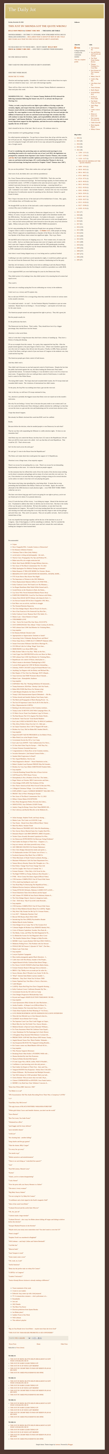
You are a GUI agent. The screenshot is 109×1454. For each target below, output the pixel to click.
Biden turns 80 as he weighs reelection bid (26, 560)
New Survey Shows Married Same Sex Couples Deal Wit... (31, 831)
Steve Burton (13, 1114)
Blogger (70, 1444)
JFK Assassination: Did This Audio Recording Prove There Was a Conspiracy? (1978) (37, 1095)
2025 (78, 141)
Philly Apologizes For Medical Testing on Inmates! (28, 568)
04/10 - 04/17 (82, 196)
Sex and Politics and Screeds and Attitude (96, 54)
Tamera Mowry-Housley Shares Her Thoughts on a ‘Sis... (31, 863)
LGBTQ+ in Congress (16, 1272)
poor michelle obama (16, 1130)
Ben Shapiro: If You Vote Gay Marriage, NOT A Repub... (30, 673)
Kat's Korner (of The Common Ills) (96, 72)
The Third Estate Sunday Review (95, 60)
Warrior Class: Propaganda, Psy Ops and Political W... (29, 558)
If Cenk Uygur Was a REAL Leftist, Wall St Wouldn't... (30, 1061)
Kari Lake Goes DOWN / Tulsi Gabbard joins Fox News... (31, 743)
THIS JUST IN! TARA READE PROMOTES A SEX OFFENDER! (31, 1332)
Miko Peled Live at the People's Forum (25, 737)
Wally (78, 48)
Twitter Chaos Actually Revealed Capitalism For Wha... (30, 836)
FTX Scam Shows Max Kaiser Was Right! (26, 576)
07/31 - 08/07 (82, 175)
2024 (78, 144)
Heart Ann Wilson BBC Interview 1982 (21, 1087)
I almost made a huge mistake (18, 1215)
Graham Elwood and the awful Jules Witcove (23, 1208)
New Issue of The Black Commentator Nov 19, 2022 (29, 566)
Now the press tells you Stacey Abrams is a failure (25, 1184)
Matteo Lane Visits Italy (20, 949)
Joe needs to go (14, 1153)
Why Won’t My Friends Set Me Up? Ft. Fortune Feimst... (30, 911)
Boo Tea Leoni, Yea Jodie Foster (19, 1118)
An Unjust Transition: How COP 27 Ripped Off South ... (30, 726)
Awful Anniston (14, 1265)
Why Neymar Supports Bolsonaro (23, 1051)
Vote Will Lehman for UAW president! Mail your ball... (30, 1075)
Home (38, 1344)
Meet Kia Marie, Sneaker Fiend (22, 825)
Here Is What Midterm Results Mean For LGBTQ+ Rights (31, 909)
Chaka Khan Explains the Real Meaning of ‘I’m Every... (30, 1010)
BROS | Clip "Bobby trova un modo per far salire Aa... (30, 970)
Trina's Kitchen (95, 87)
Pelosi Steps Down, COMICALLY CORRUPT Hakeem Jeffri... (32, 641)
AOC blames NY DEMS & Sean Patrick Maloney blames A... (32, 895)
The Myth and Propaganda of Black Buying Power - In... (30, 700)
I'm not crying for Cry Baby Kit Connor (22, 1196)
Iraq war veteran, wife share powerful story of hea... (29, 844)
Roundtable (16, 1299)
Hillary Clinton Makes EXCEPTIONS (24, 799)
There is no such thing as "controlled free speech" (25, 1161)
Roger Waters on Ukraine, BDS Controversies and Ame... (31, 780)
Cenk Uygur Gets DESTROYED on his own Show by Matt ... (32, 654)
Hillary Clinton (95, 129)
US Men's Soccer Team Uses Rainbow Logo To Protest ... (31, 713)
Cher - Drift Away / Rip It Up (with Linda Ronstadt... (29, 901)
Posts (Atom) (20, 1347)
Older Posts (64, 1344)
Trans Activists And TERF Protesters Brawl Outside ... (30, 676)
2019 (78, 218)
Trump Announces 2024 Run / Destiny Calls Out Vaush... (30, 686)
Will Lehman (16, 1317)
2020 (78, 215)
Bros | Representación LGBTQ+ (22, 705)
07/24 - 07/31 (82, 178)
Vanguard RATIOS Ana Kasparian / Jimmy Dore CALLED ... (32, 1069)
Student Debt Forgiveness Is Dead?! (24, 756)
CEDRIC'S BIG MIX (32, 31)
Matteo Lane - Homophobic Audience (24, 678)
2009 (78, 248)
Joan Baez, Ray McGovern (17, 1102)
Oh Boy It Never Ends (94, 97)
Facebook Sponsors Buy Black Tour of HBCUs (27, 855)
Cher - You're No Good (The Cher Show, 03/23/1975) (29, 622)
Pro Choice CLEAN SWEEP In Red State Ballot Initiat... (30, 965)
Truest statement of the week (21, 1288)
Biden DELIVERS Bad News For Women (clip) (27, 689)
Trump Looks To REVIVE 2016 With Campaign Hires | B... (31, 710)
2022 (78, 150)
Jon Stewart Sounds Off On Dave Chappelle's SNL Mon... (31, 600)
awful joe (12, 1134)
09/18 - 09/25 (82, 169)
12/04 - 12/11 (82, 152)
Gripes (14, 544)
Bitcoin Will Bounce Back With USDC (25, 917)
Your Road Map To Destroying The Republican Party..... (30, 884)
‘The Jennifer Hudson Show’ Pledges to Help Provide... (30, 938)
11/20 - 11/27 (82, 158)
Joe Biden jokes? (17, 1312)
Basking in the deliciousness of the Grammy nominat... (30, 708)
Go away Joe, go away (16, 1149)
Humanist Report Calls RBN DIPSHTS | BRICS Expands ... (31, 833)
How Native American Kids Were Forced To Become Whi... (31, 785)
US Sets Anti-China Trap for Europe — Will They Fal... (30, 745)
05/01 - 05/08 (82, 190)
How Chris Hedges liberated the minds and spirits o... (29, 850)
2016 (78, 227)
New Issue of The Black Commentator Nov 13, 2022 (29, 796)
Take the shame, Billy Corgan (18, 1145)
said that (11, 158)
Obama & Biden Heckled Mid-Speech (24, 1059)
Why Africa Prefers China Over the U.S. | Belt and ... (29, 724)
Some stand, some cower (17, 1257)
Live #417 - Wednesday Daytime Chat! (25, 914)
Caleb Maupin (17, 984)
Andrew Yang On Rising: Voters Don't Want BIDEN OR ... (31, 807)
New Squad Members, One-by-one (23, 759)
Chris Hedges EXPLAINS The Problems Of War (28, 783)
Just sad (15, 1301)
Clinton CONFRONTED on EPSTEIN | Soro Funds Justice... (32, 1080)
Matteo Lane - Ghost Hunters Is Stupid (25, 617)
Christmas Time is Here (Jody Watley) (24, 552)
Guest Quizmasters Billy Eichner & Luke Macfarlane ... (30, 1002)
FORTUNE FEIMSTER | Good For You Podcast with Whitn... (32, 595)
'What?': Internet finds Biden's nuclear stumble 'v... (28, 976)
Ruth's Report (95, 90)
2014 (78, 233)
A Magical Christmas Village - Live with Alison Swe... (30, 788)
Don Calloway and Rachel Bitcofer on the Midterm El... (30, 810)
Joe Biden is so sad (15, 1091)
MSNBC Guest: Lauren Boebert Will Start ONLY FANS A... (32, 941)
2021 (78, 212)
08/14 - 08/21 (82, 172)
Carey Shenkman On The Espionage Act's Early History (30, 1032)
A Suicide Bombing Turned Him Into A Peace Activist (29, 772)
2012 (78, 239)
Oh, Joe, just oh (14, 1212)
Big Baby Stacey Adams (17, 1192)
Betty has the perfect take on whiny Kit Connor (24, 1268)
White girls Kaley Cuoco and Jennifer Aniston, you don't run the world (32, 1110)
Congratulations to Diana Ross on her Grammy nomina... (30, 751)
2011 (78, 242)
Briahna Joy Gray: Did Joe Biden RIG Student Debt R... (30, 729)
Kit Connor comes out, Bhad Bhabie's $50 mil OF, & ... (30, 1045)
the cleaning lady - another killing (20, 1137)
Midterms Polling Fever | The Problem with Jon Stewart (30, 943)
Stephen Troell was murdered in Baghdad (22, 1237)
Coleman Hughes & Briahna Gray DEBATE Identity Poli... (31, 927)
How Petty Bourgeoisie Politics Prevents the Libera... (29, 802)
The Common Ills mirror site (95, 119)
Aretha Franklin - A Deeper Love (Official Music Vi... (29, 1005)
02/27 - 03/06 (82, 205)
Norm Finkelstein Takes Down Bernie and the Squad (29, 892)
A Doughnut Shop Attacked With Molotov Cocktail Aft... (30, 1035)
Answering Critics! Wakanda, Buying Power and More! (30, 638)
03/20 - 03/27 (82, 199)
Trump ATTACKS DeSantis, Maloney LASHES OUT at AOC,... (33, 890)
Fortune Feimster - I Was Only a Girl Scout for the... (29, 871)
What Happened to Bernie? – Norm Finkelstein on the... (30, 761)
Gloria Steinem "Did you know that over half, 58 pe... (29, 1077)
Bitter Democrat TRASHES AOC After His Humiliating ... (31, 828)
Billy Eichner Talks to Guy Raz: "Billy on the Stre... (29, 651)
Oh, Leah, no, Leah (15, 1261)
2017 (78, 224)
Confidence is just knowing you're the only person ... (29, 1064)
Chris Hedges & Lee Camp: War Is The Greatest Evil (29, 925)
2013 (78, 236)
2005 (78, 260)
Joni (10, 1165)
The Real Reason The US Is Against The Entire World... (30, 716)
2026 (78, 138)
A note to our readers (19, 1291)
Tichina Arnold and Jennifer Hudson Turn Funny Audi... (30, 697)
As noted (45, 230)
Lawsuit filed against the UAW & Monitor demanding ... (30, 665)
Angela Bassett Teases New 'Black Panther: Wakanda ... (30, 1040)
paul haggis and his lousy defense (20, 1126)
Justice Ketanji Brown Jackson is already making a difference (29, 1280)
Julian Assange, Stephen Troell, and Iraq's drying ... (29, 817)
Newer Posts (12, 1344)
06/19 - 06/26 (82, 181)
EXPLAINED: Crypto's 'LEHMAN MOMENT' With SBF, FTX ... (33, 791)
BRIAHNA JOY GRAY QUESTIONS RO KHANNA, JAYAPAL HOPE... (36, 574)
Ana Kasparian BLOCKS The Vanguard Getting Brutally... (31, 1043)
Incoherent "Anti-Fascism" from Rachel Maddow (28, 718)
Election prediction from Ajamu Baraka (25, 1309)
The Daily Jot (22, 9)
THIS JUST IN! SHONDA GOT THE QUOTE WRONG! (37, 26)
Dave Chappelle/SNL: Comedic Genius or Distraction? (30, 547)
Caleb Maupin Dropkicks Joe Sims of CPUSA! (27, 692)
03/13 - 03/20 (82, 202)
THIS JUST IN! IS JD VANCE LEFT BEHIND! (24, 1366)
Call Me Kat (13, 1245)
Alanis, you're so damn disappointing (21, 1176)
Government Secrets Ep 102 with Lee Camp (26, 992)
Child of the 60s (95, 122)
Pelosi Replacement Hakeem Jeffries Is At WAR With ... (30, 582)
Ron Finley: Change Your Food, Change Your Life (28, 866)
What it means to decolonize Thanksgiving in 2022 (28, 662)
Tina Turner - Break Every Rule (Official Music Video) (30, 823)
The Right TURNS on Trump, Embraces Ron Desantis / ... (31, 874)
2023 (78, 147)
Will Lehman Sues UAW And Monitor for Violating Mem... (31, 627)
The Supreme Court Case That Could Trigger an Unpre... (30, 1021)
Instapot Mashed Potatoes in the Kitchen (22, 1226)
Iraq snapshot (16, 630)
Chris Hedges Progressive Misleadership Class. (27, 994)
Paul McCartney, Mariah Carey (19, 1169)
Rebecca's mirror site (94, 115)
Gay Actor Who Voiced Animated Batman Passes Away (30, 592)
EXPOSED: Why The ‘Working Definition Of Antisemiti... (31, 684)
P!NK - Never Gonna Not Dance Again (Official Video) (30, 876)
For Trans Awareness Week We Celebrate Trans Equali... (30, 1029)
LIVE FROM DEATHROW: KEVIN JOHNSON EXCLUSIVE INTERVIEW (37, 1013)
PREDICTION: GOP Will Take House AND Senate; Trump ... (32, 1037)
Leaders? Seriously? (15, 1276)
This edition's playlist (19, 1320)
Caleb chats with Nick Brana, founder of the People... (29, 960)
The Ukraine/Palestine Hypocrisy (23, 606)
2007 (78, 254)
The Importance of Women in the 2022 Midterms (28, 579)
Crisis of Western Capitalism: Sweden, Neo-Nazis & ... (30, 930)
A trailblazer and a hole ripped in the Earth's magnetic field (28, 1200)
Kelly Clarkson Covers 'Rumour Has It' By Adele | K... (30, 614)
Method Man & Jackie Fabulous (22, 922)
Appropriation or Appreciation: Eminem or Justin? (28, 635)
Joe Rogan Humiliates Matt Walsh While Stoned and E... (30, 587)
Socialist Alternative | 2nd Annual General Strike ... (29, 753)
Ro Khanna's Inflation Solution (22, 550)
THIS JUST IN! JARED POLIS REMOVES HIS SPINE (27, 1372)
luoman (58, 1444)
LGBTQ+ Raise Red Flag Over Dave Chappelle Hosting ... (31, 986)
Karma (11, 1173)
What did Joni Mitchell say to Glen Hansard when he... (30, 1016)
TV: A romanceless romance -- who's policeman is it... (29, 1296)
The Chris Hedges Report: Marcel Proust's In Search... (29, 608)
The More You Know (19, 1307)
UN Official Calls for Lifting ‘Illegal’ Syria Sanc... (28, 646)
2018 (78, 221)
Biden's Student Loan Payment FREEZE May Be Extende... (31, 764)
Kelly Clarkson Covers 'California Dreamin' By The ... (30, 989)
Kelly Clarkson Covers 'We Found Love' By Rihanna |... (30, 584)
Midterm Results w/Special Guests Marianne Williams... (30, 1027)
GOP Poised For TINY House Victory (24, 775)
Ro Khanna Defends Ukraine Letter (23, 633)
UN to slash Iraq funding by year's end (24, 882)
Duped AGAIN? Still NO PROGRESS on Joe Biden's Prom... (32, 735)
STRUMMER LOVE (19, 619)
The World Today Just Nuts (95, 102)
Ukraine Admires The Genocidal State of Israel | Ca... (29, 1008)
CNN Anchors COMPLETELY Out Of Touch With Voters (31, 879)
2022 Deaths (16, 1304)
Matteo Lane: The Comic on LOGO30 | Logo (27, 820)
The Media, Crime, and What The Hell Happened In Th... (30, 933)
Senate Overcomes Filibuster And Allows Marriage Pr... (30, 643)
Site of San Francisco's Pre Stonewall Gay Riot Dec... (29, 611)
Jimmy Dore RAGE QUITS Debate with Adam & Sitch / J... (31, 598)
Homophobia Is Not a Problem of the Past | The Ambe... (30, 777)
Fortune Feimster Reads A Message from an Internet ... (30, 968)
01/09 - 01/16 (82, 208)
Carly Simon (13, 1180)
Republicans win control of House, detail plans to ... (29, 659)
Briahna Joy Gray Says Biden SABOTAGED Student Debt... (32, 767)
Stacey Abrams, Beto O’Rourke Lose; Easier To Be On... (30, 973)
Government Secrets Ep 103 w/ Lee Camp (26, 740)
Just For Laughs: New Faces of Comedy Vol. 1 (27, 868)
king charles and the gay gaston (19, 1141)
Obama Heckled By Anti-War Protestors (25, 1056)
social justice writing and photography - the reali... (28, 555)
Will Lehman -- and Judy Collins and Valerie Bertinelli (26, 1241)
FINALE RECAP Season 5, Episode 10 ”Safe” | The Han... (31, 946)
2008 (78, 251)
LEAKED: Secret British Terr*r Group (25, 1018)
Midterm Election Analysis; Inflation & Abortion (28, 887)
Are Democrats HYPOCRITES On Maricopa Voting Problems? (32, 839)
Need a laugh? (13, 1233)
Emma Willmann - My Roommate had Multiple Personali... (31, 1072)
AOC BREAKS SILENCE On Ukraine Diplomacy (28, 847)
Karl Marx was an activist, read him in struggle (27, 603)
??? (10, 1098)
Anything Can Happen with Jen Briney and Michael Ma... (31, 670)
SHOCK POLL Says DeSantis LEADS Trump (27, 804)
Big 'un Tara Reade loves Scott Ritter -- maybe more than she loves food (32, 1329)
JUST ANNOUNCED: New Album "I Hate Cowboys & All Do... (33, 625)
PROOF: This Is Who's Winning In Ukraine (26, 793)
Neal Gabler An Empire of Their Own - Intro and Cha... (30, 1067)
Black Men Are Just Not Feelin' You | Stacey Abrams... (30, 1024)
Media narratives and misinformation (21, 1157)
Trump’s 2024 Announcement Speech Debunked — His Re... (32, 694)
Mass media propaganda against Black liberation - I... (29, 957)
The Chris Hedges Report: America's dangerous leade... (30, 898)
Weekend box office (15, 1122)
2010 (78, 245)
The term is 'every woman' (17, 1188)
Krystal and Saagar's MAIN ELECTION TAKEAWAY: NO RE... (33, 997)
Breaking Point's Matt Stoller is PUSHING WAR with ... (30, 1053)
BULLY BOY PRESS (15, 31)
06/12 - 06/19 (82, 184)
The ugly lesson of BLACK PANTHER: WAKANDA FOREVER (30, 1106)
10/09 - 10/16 (82, 166)
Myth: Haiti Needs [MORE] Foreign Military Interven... (30, 563)
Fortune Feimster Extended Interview (24, 748)
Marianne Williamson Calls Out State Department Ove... (30, 860)
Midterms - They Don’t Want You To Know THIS (28, 978)
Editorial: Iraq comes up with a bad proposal (26, 1293)
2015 (78, 230)
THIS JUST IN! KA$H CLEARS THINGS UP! (24, 1363)
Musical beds (13, 1249)
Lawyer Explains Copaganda (21, 954)
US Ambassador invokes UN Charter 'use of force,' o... (30, 852)
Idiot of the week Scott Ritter (18, 1204)
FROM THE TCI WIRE (16, 76)
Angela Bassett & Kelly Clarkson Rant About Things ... (30, 962)
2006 (78, 257)
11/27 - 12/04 (82, 155)
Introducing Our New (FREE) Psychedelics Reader (28, 919)
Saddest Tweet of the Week (21, 1315)
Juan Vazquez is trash (16, 1253)
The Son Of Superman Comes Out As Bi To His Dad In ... (31, 702)
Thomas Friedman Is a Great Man (95, 66)
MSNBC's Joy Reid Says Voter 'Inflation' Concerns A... (30, 1083)
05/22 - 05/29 (82, 187)
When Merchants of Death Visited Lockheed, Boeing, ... (30, 858)
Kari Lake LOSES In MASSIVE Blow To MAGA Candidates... (33, 721)
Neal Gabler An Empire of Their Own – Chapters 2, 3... (30, 842)
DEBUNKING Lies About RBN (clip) (24, 649)
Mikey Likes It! (95, 76)
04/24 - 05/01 (82, 193)
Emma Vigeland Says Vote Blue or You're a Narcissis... (30, 981)
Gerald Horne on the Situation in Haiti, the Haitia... (28, 590)
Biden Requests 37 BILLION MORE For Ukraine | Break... (31, 571)
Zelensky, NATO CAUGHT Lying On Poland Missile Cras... (32, 667)
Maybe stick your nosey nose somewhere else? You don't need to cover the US (34, 1229)
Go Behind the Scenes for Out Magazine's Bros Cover (29, 935)
